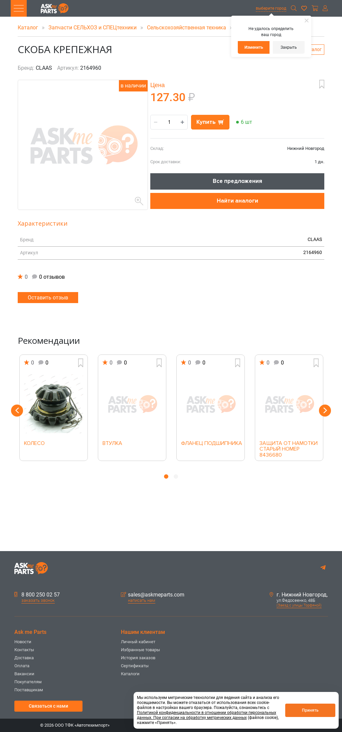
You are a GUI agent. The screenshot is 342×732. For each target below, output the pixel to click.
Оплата (21, 665)
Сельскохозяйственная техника (187, 27)
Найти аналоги (237, 200)
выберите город (271, 8)
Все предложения (237, 181)
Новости (22, 641)
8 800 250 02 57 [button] (37, 594)
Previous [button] (17, 411)
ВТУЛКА (112, 444)
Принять (310, 710)
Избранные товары (140, 649)
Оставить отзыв (48, 297)
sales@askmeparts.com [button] (152, 594)
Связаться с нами (48, 706)
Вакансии (24, 673)
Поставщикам (28, 689)
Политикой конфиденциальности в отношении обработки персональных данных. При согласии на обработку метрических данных (206, 715)
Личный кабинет (138, 641)
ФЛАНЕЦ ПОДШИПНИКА (210, 444)
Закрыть (289, 47)
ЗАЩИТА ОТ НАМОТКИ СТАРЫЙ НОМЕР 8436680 (289, 447)
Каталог (28, 27)
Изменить (253, 47)
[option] (53, 407)
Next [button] (325, 411)
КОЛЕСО (34, 444)
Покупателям (28, 681)
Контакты (24, 649)
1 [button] (166, 476)
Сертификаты (135, 665)
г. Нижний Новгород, (299, 594)
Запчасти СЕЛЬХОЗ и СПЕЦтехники (93, 27)
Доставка (24, 657)
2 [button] (176, 476)
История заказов (138, 657)
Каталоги (130, 673)
